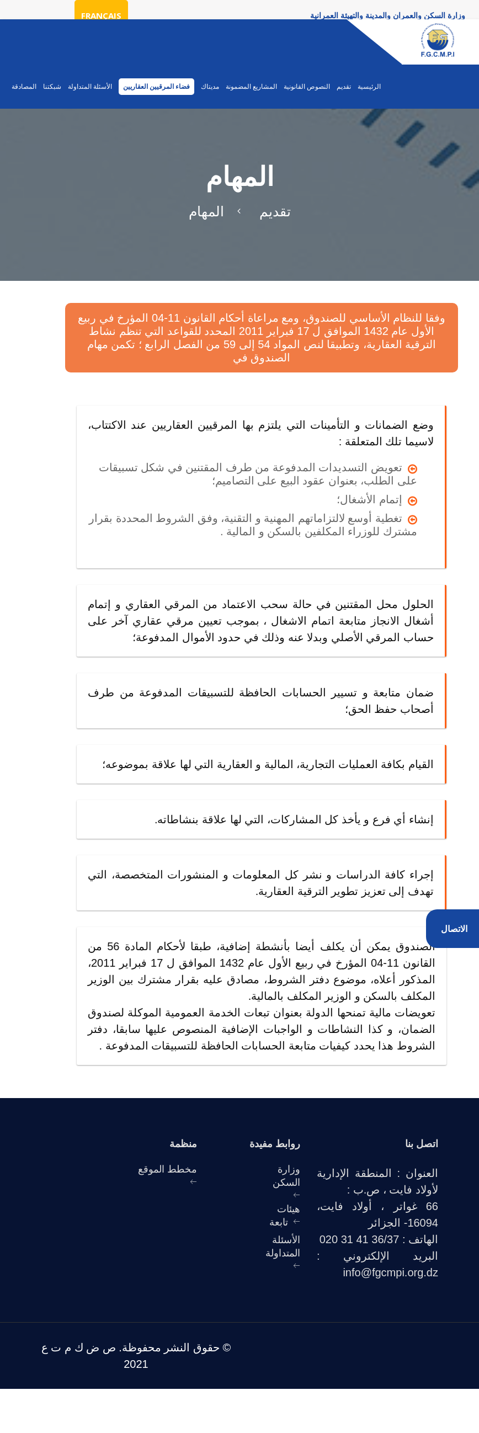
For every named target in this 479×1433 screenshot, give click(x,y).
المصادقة (24, 86)
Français (101, 15)
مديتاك (210, 86)
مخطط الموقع (167, 1168)
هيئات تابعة (284, 1215)
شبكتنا (52, 86)
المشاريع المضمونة (251, 86)
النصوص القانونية (307, 86)
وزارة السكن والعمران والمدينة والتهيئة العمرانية (387, 15)
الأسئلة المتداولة (90, 86)
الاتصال (454, 929)
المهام (206, 210)
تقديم (344, 86)
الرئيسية (369, 86)
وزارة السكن (286, 1175)
